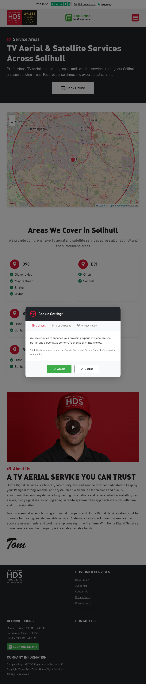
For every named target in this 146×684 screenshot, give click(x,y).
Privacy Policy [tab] (93, 325)
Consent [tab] (39, 325)
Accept (59, 369)
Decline (87, 369)
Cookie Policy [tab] (64, 325)
